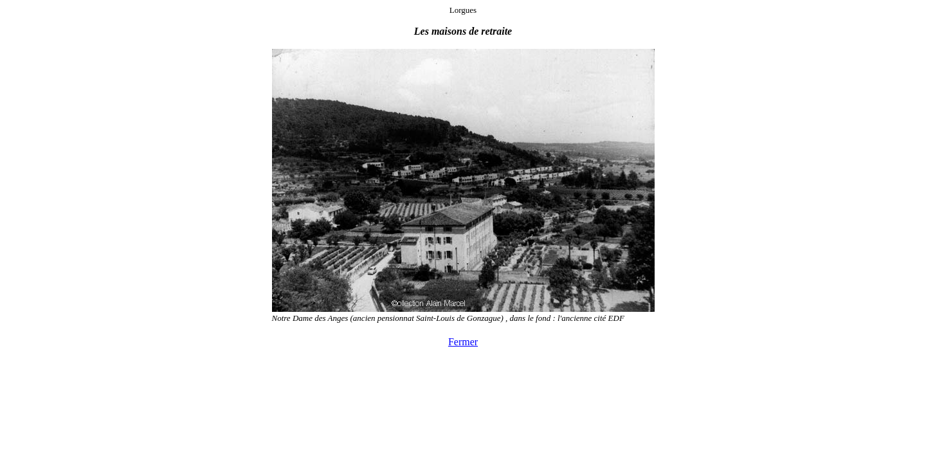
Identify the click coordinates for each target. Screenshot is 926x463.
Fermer (463, 341)
